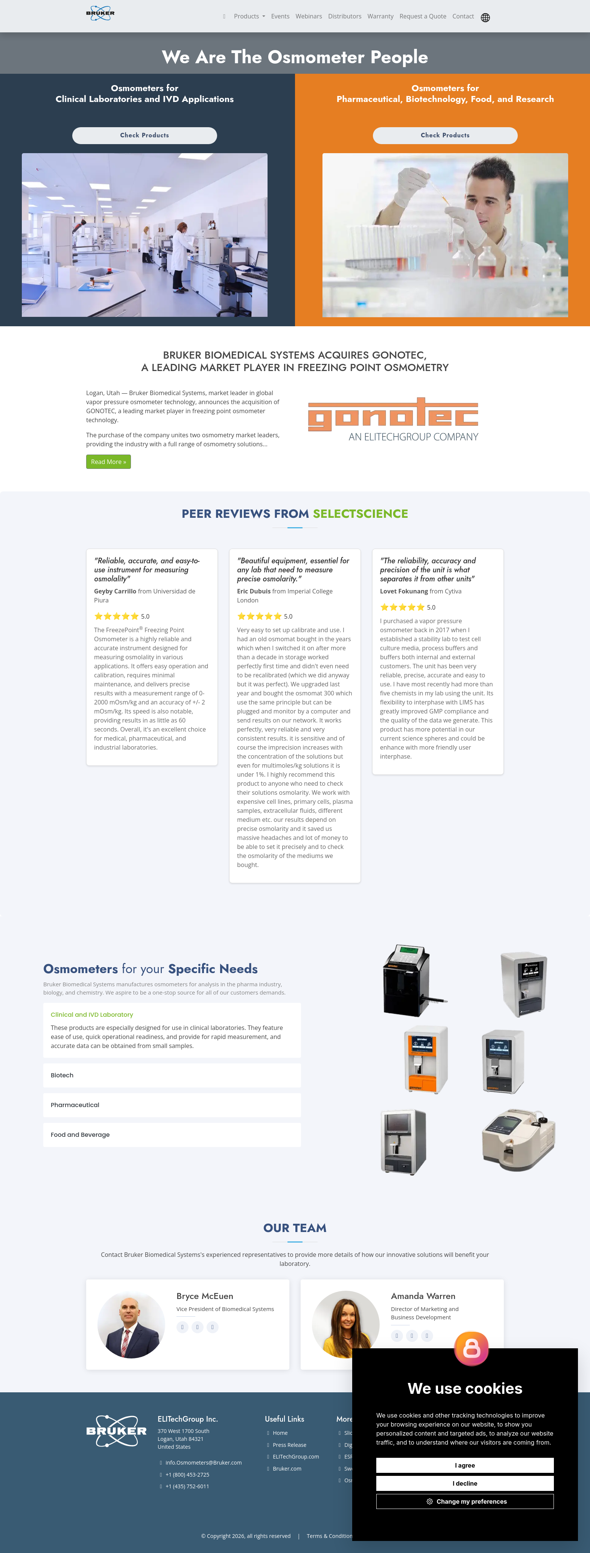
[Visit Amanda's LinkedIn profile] (397, 1336)
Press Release (285, 1444)
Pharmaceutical (75, 1105)
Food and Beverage (80, 1134)
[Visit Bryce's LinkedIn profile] (182, 1327)
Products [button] (247, 16)
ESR (344, 1456)
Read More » (108, 462)
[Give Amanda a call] (427, 1336)
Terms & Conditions (331, 1535)
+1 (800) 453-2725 (183, 1474)
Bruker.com (283, 1468)
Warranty (381, 16)
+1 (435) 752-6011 (183, 1486)
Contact (463, 16)
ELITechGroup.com (292, 1456)
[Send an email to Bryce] (198, 1327)
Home (276, 1432)
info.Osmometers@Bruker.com (200, 1462)
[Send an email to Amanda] (412, 1336)
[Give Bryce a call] (213, 1327)
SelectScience (360, 513)
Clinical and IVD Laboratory (92, 1014)
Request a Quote (423, 16)
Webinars (309, 16)
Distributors (345, 16)
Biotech (62, 1075)
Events (280, 16)
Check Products (144, 135)
